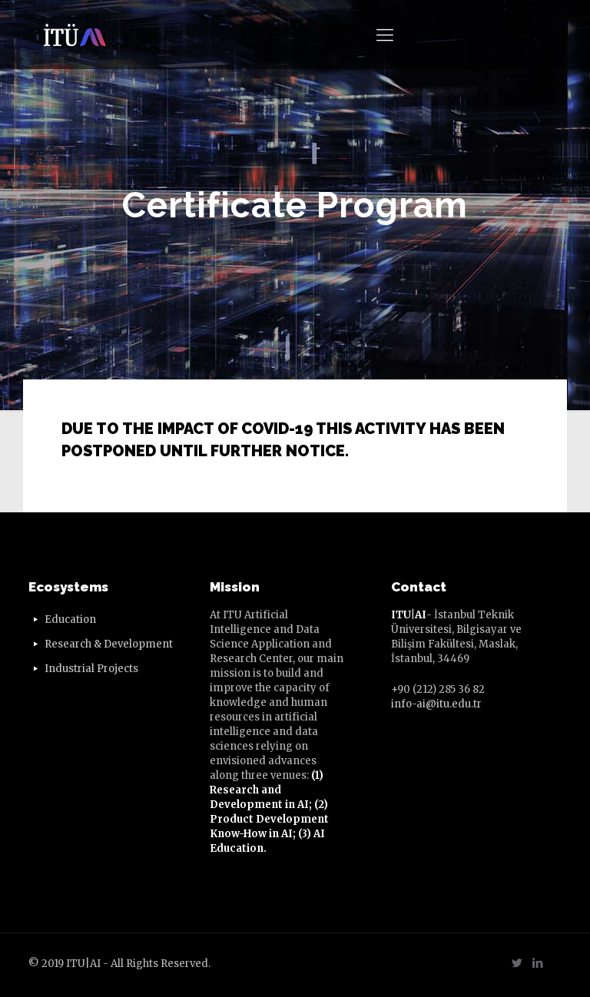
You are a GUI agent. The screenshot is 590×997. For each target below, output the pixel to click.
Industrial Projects (91, 668)
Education (70, 619)
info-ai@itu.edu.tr (436, 703)
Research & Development (109, 644)
